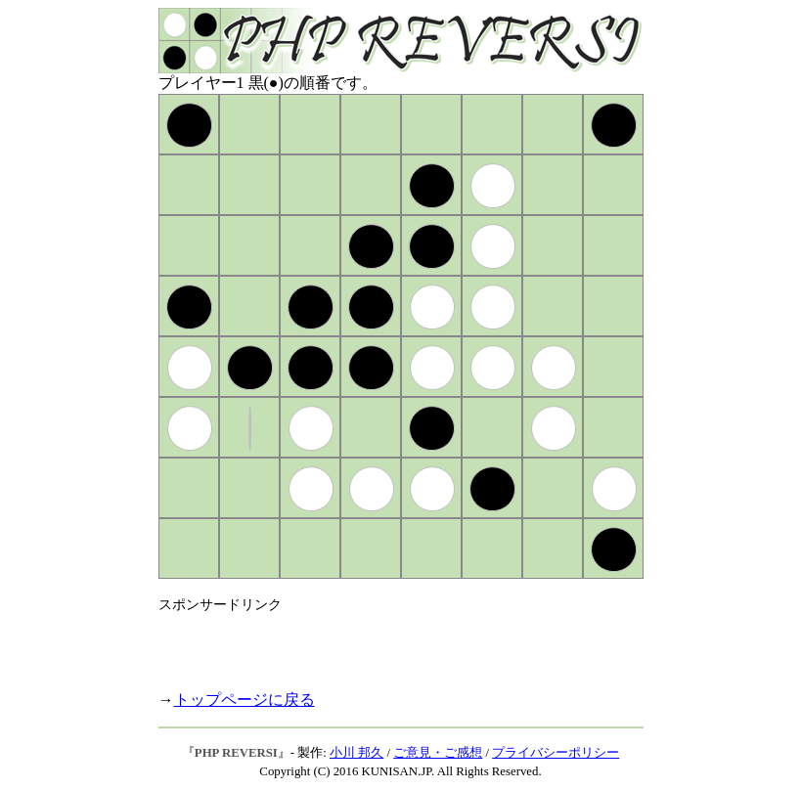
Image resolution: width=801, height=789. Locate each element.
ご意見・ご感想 (437, 753)
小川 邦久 (356, 753)
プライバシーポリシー (555, 753)
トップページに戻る (244, 699)
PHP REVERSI (236, 753)
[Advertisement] (387, 643)
